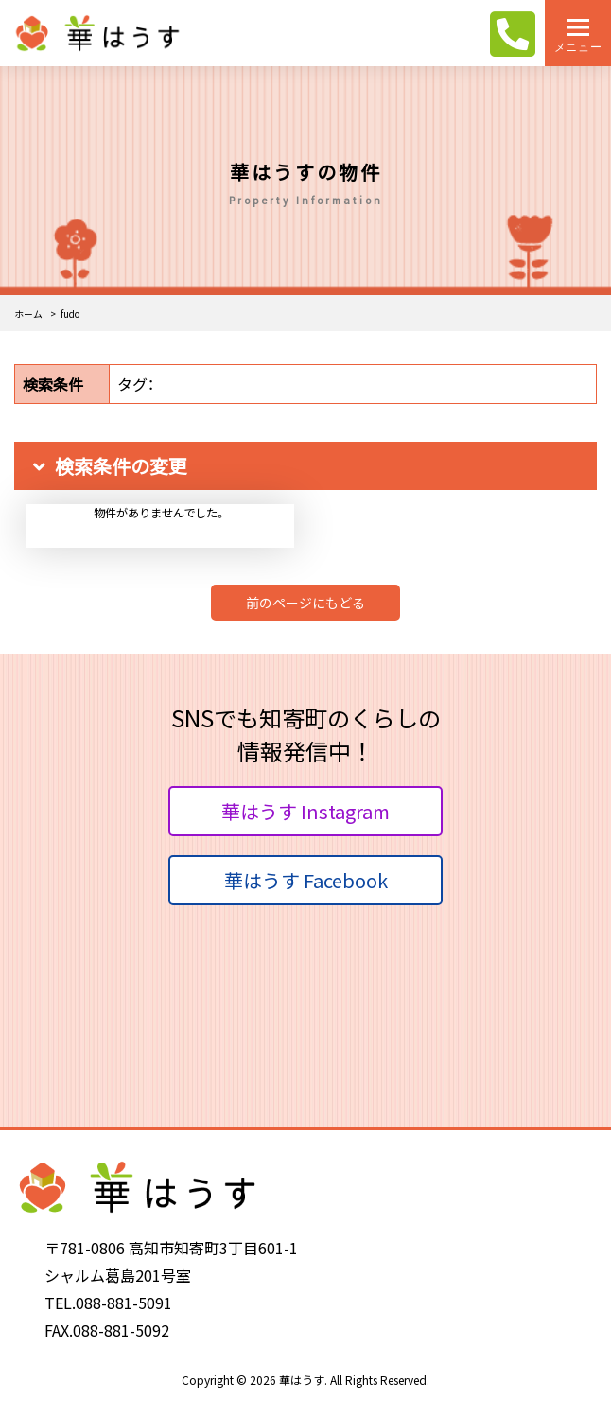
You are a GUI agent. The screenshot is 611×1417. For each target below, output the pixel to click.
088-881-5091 (124, 1302)
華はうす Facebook (306, 880)
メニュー (578, 47)
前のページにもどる (305, 602)
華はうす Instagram (305, 811)
